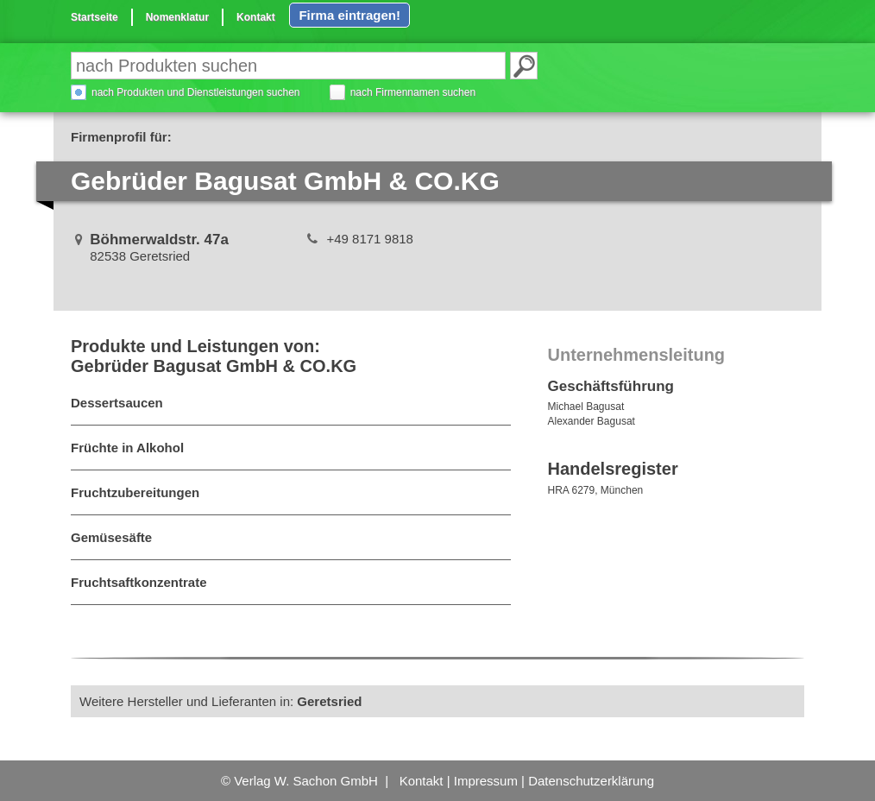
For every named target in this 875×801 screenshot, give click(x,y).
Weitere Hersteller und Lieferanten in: (220, 701)
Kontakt (255, 17)
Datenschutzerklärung (591, 780)
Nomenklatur (177, 17)
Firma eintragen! (349, 15)
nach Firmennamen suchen (412, 92)
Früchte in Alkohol (127, 447)
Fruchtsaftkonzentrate (139, 582)
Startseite (94, 17)
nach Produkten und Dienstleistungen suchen (195, 92)
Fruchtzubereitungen (135, 492)
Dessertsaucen (117, 402)
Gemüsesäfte (111, 537)
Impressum (486, 780)
